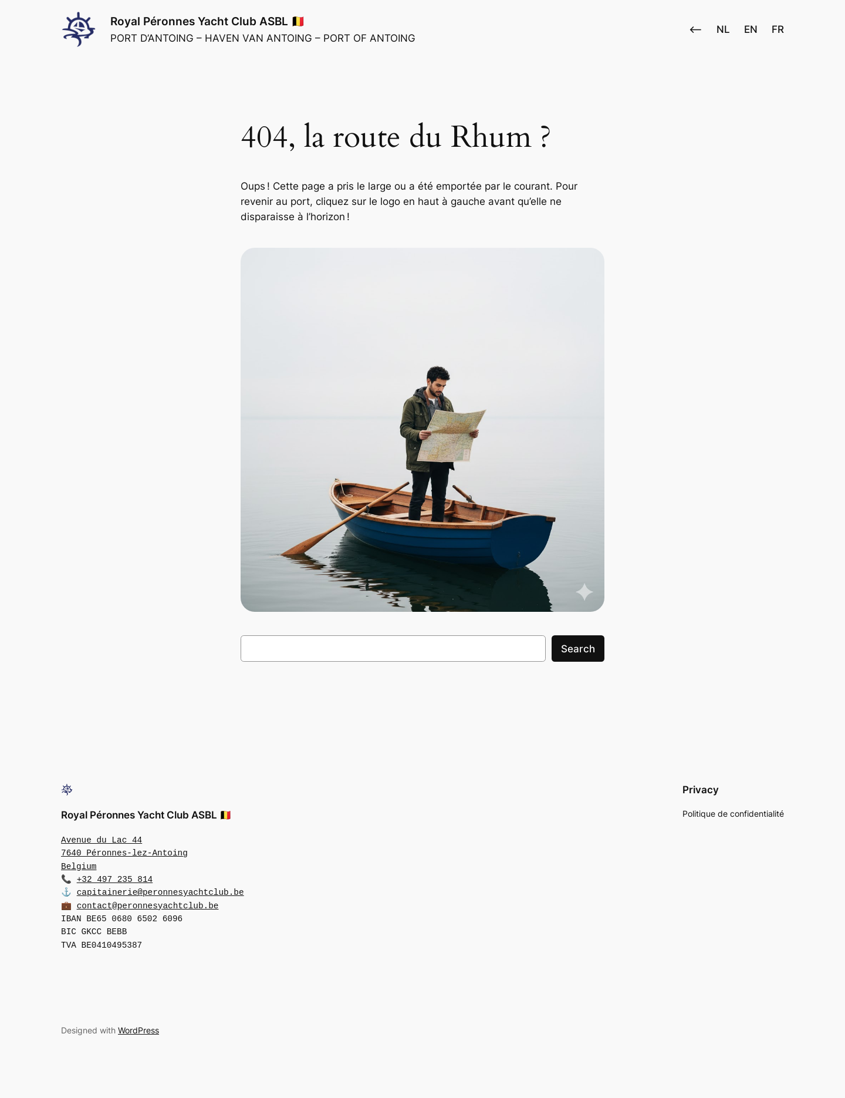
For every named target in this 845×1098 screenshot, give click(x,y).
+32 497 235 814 (115, 879)
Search (578, 649)
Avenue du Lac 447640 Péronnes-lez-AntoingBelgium (124, 853)
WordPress (138, 1030)
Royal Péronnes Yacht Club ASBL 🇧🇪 (207, 21)
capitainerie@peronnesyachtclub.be (160, 892)
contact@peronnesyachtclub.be (148, 905)
